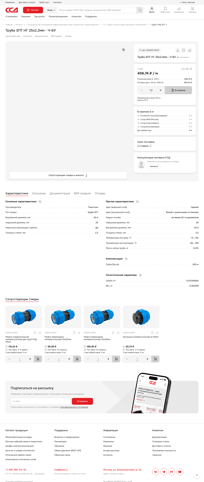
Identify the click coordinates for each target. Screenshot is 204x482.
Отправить (82, 401)
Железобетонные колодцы (18, 437)
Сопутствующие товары (22, 299)
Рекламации (60, 441)
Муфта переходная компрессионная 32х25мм (97, 338)
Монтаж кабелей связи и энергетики (23, 441)
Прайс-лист (44, 2)
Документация (41, 36)
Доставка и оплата (27, 2)
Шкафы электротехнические (19, 446)
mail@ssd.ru (61, 469)
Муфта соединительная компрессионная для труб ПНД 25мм (21, 339)
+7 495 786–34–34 (15, 469)
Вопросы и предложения (66, 437)
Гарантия (156, 455)
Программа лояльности (164, 450)
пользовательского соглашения (74, 407)
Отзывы (68, 36)
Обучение (59, 446)
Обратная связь (62, 455)
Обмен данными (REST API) (67, 450)
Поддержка (91, 16)
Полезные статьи (160, 441)
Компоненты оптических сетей (20, 459)
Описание (27, 36)
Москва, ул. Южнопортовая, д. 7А (122, 469)
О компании (11, 16)
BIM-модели (56, 36)
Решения (25, 16)
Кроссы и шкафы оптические (19, 450)
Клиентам (76, 16)
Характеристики (12, 36)
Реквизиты (10, 2)
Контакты (57, 2)
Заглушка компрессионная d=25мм (140, 336)
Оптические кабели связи (18, 455)
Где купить (39, 16)
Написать (154, 166)
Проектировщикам (58, 16)
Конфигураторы (111, 450)
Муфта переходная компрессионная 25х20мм (58, 338)
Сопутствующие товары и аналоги (68, 175)
